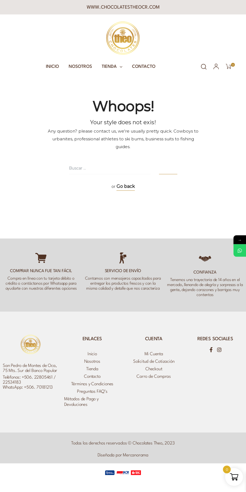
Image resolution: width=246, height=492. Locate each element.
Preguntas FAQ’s (92, 391)
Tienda (112, 66)
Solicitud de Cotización (153, 361)
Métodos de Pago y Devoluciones (81, 402)
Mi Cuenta (154, 354)
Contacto (143, 66)
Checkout (153, 369)
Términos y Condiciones (92, 384)
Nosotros (80, 66)
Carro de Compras (153, 376)
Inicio (52, 66)
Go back (125, 186)
